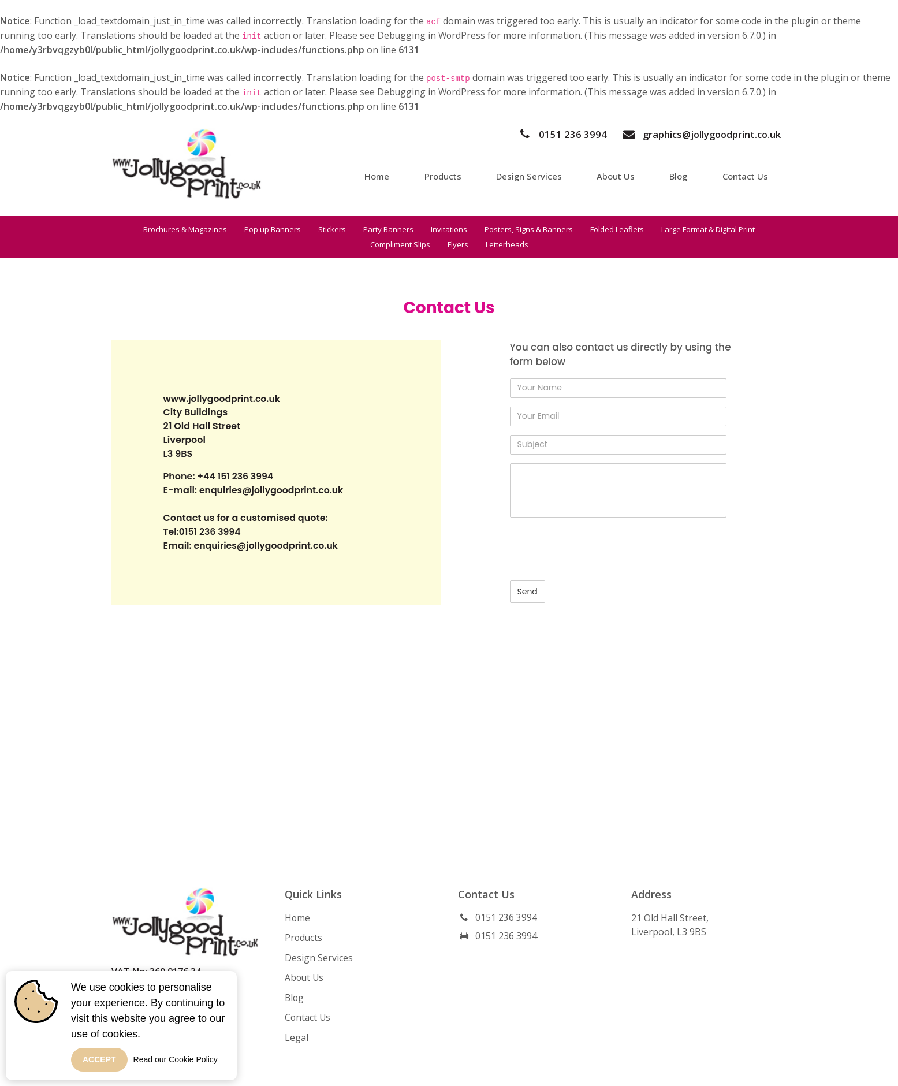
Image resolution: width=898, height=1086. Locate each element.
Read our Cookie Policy (175, 1059)
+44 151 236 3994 (235, 477)
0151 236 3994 (558, 135)
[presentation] (597, 548)
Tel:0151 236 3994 (203, 532)
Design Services (536, 175)
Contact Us (748, 175)
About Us (622, 175)
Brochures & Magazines (185, 229)
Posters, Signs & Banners (529, 229)
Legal (296, 1035)
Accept (99, 1059)
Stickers (332, 229)
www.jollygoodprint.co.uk (223, 399)
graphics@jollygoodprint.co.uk (699, 135)
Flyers (458, 244)
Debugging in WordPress (432, 35)
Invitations (449, 229)
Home (386, 175)
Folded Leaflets (617, 229)
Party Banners (388, 229)
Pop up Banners (272, 229)
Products (451, 175)
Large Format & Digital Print (708, 229)
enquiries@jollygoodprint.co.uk (272, 490)
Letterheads (507, 244)
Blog (683, 175)
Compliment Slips (400, 244)
